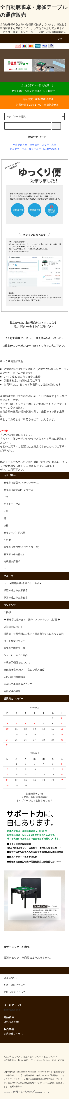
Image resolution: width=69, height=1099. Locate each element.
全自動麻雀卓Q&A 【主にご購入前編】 (25, 669)
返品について (50, 1057)
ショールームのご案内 (16, 655)
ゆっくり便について (14, 641)
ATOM (61, 1060)
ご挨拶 (7, 612)
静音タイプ (35, 149)
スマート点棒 (49, 145)
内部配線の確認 (12, 691)
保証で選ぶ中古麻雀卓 (16, 590)
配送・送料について (33, 1057)
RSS (54, 1060)
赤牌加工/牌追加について (17, 662)
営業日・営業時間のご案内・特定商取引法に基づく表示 (33, 634)
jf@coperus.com (12, 1010)
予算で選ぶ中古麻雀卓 (16, 597)
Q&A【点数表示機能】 (16, 677)
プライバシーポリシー (40, 1060)
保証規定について (13, 627)
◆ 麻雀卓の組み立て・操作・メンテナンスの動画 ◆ (32, 619)
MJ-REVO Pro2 (51, 149)
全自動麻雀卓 (20, 145)
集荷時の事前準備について (18, 684)
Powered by (27, 1093)
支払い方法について (13, 1057)
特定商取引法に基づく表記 (16, 1060)
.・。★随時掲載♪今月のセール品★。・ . (25, 583)
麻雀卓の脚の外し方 (14, 648)
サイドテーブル (18, 149)
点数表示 (34, 145)
